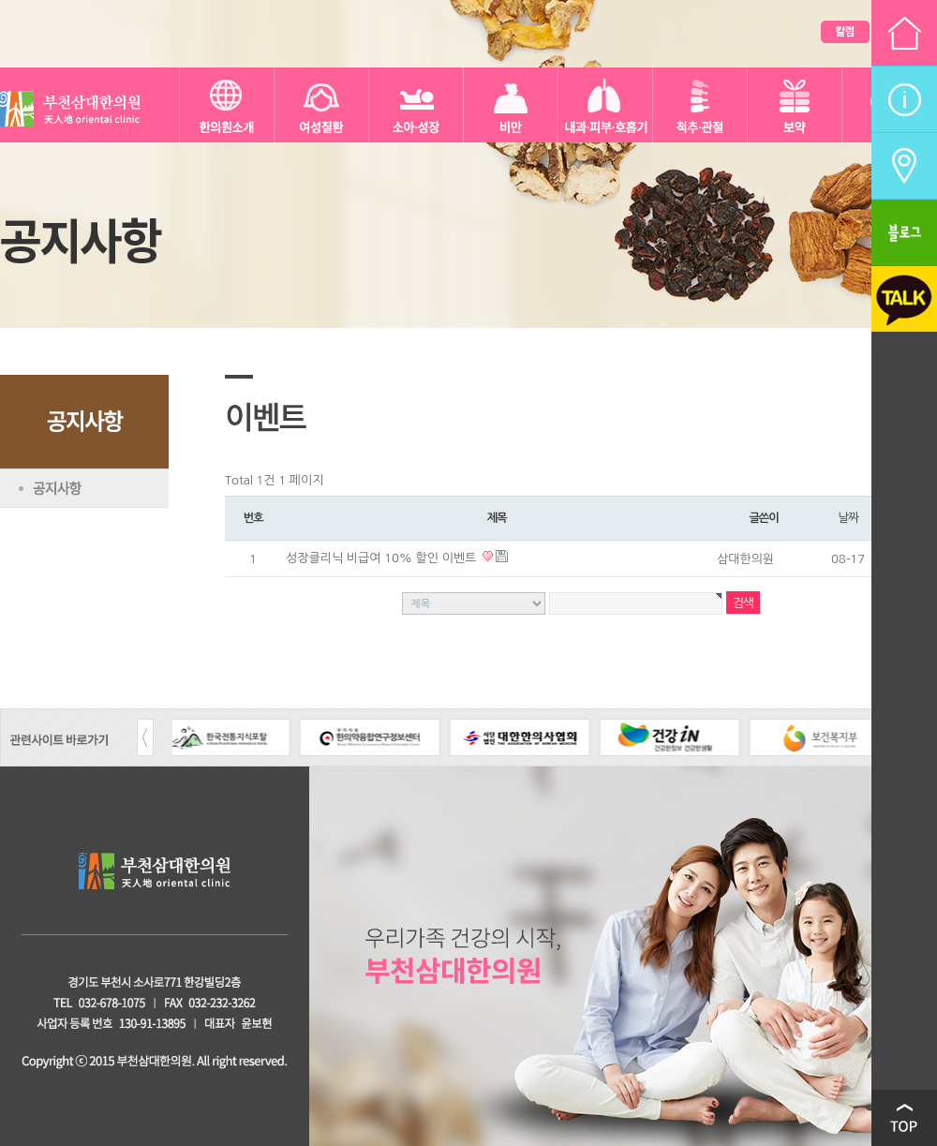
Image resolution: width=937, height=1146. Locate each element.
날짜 (848, 518)
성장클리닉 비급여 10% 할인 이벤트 (383, 558)
